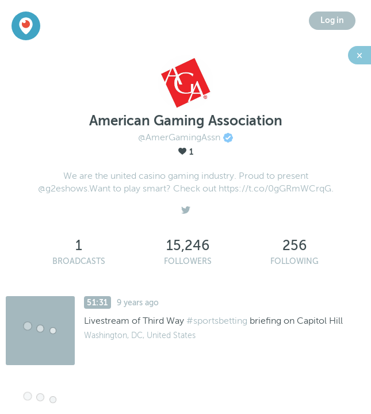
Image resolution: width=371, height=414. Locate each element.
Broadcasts (78, 261)
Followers (188, 261)
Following (294, 261)
